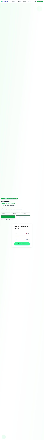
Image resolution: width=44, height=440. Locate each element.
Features (13, 1)
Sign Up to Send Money (22, 243)
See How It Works (23, 216)
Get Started (40, 1)
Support (29, 1)
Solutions (19, 1)
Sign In (35, 1)
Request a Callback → (8, 216)
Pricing (24, 1)
